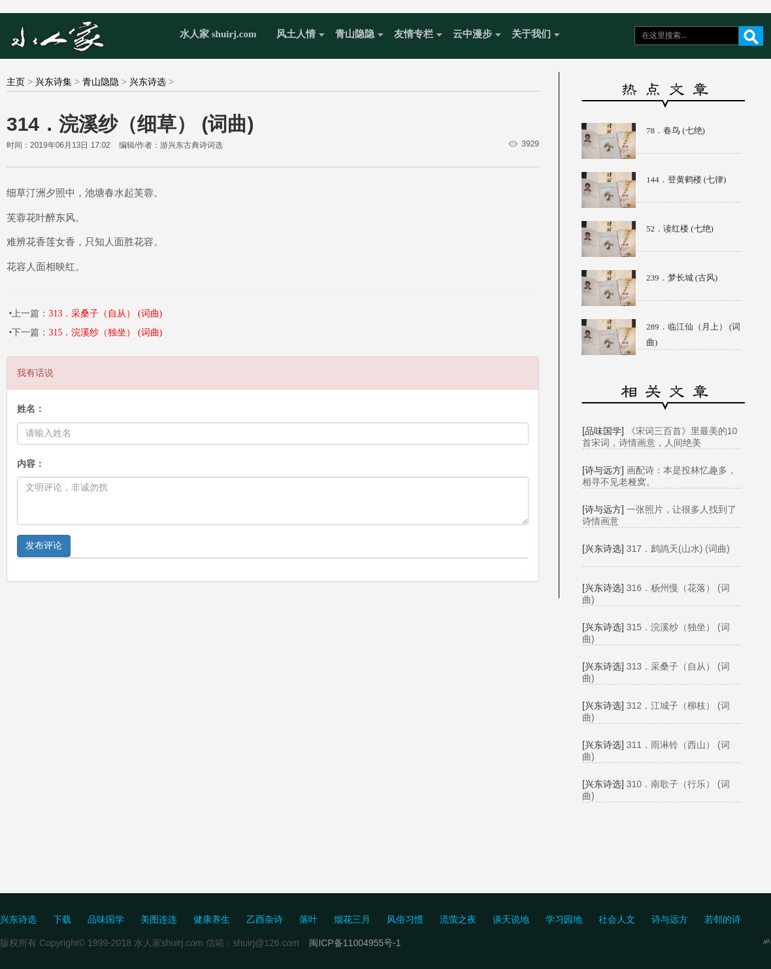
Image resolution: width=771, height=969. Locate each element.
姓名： (30, 409)
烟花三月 (352, 920)
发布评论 (43, 546)
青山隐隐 (354, 34)
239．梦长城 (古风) (681, 277)
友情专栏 (413, 34)
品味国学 (106, 920)
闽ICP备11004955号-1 (355, 943)
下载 (62, 920)
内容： (30, 464)
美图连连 (158, 920)
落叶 (308, 920)
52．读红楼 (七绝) (680, 228)
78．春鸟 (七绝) (675, 130)
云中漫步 (472, 34)
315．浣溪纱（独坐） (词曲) (105, 332)
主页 (16, 81)
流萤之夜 (458, 920)
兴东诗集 (53, 81)
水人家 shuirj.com (218, 34)
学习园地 (564, 920)
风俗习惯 (405, 920)
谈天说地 (511, 920)
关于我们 (531, 34)
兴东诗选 (147, 81)
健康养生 (211, 920)
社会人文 (617, 920)
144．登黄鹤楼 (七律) (686, 179)
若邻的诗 (722, 920)
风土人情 (296, 34)
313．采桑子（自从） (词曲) (105, 313)
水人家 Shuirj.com (86, 34)
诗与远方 (669, 920)
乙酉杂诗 (264, 920)
